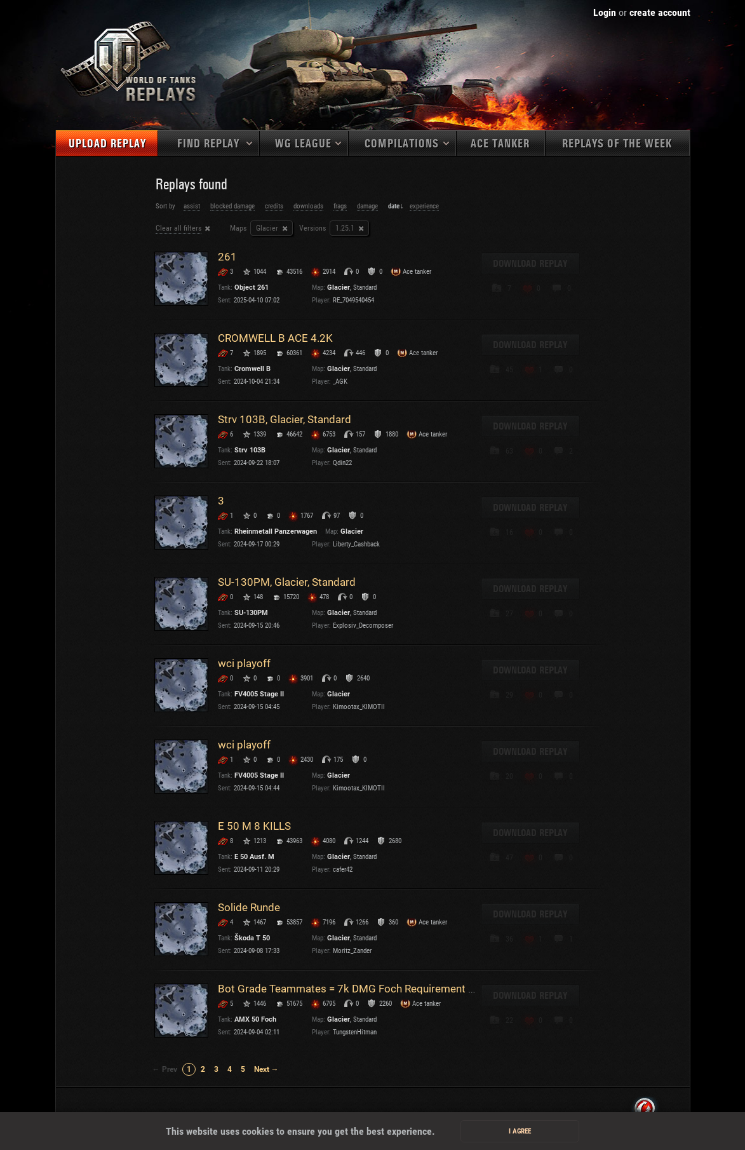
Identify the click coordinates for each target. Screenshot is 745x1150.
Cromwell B (252, 369)
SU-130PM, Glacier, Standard (287, 582)
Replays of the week (617, 144)
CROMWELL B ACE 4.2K (275, 338)
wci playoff (244, 663)
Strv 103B (249, 450)
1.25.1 (344, 228)
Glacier (267, 228)
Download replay (530, 263)
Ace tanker (500, 144)
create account (659, 12)
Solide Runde (249, 907)
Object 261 (251, 287)
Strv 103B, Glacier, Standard (284, 419)
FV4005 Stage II (259, 694)
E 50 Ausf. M (254, 857)
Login (604, 12)
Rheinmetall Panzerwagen (275, 531)
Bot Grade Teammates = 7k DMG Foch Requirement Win (352, 988)
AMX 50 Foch (255, 1019)
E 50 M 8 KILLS (254, 826)
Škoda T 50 (252, 938)
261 (227, 256)
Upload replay (107, 144)
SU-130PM (251, 613)
